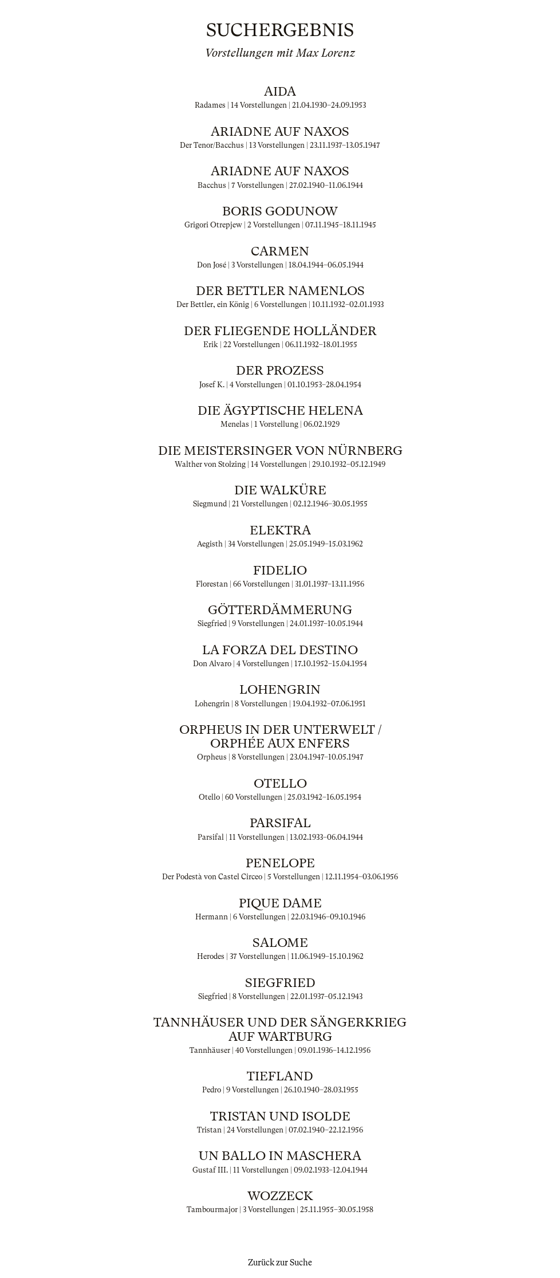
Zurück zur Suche (280, 1262)
